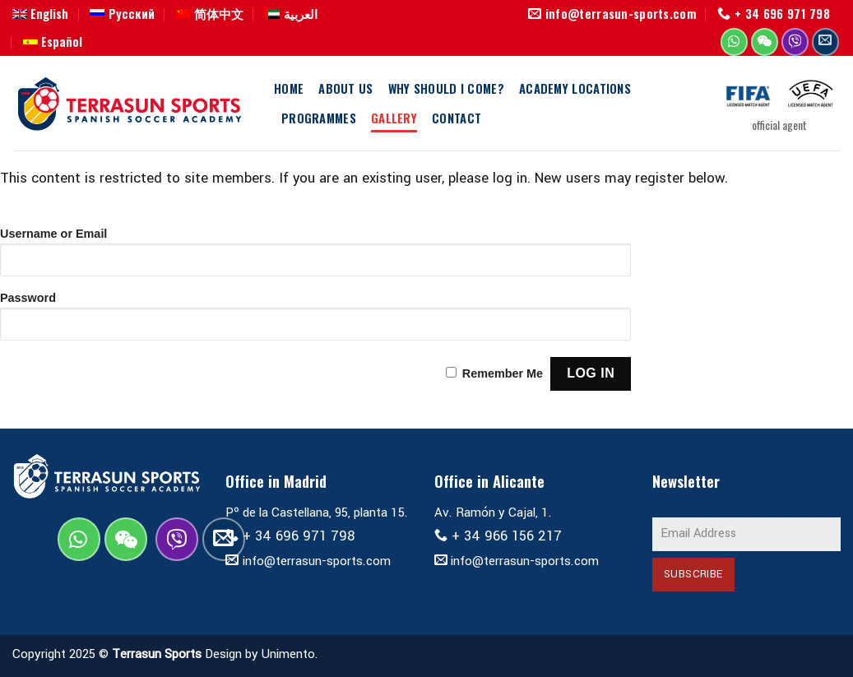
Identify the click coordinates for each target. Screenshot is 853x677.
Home (289, 88)
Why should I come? (446, 88)
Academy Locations (575, 88)
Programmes (318, 118)
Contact (456, 118)
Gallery (394, 118)
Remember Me (502, 373)
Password (28, 297)
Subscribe (693, 574)
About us (345, 88)
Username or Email (53, 233)
